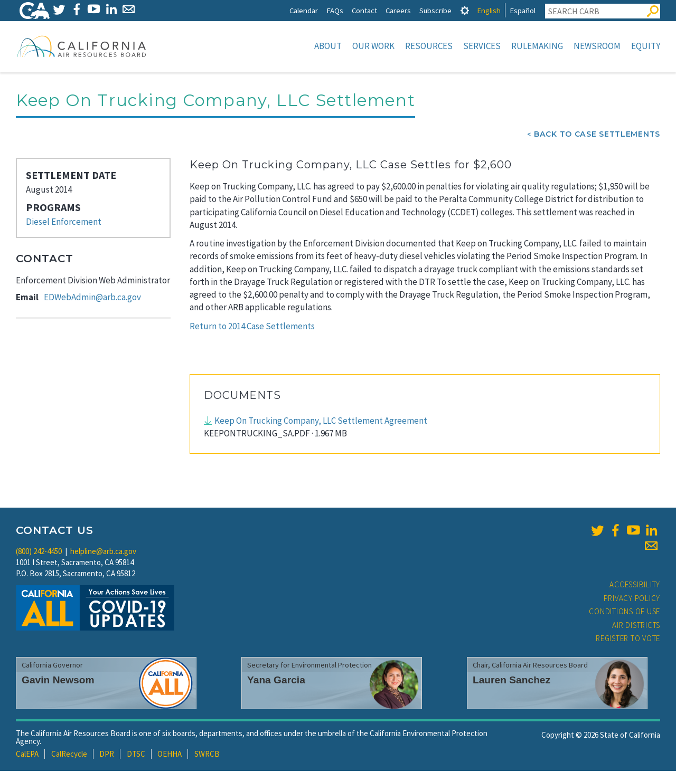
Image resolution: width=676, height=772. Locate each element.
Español (523, 10)
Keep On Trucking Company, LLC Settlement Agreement (320, 421)
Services (482, 46)
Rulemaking (537, 46)
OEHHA (169, 755)
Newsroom (597, 46)
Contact (364, 10)
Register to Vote (628, 639)
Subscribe (435, 10)
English (489, 10)
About (328, 46)
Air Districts (636, 626)
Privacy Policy (632, 599)
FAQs (334, 10)
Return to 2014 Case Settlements (252, 327)
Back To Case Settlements (597, 135)
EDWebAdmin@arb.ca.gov (92, 298)
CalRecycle (69, 755)
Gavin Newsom (58, 681)
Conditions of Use (624, 612)
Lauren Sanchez (511, 681)
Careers (398, 10)
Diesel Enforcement (63, 222)
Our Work (373, 46)
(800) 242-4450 (39, 552)
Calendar (303, 10)
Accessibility (634, 585)
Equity (645, 46)
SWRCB (207, 755)
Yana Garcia (276, 681)
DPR (106, 755)
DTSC (136, 755)
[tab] (465, 10)
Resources (429, 46)
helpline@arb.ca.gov (103, 552)
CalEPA (27, 755)
